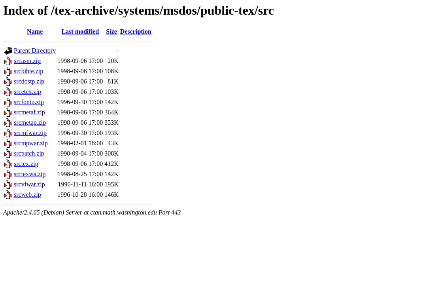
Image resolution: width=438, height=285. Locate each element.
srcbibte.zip (28, 71)
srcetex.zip (27, 91)
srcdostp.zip (29, 81)
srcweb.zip (27, 194)
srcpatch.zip (29, 153)
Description (135, 31)
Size (111, 31)
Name (35, 31)
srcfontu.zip (29, 102)
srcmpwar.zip (31, 143)
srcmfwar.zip (30, 132)
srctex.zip (26, 163)
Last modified (80, 31)
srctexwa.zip (29, 174)
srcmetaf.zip (29, 112)
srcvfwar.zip (29, 184)
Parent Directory (35, 50)
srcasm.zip (27, 60)
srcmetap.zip (30, 122)
